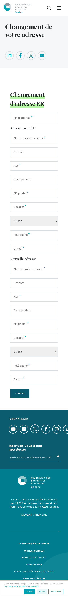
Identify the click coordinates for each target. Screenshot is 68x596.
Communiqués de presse (34, 544)
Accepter (29, 591)
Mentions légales (34, 579)
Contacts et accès (34, 558)
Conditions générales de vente (34, 572)
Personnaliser (56, 591)
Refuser (42, 591)
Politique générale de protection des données (22, 586)
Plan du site (34, 565)
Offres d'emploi (34, 551)
